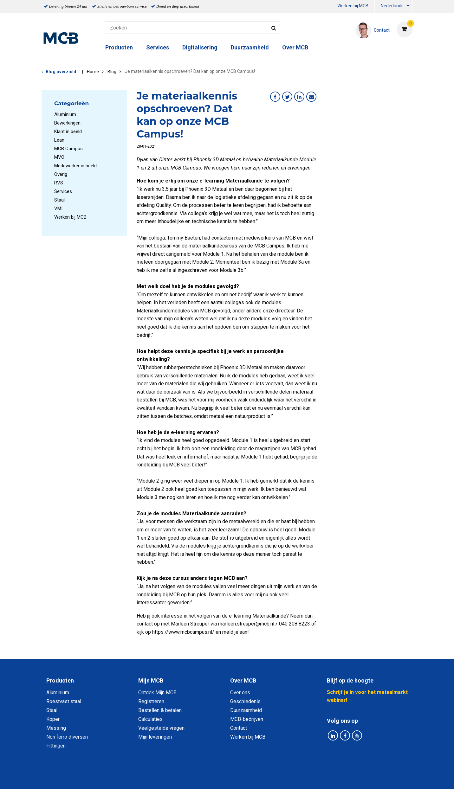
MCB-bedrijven (246, 719)
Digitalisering (199, 47)
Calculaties (150, 719)
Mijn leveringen (155, 737)
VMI (58, 208)
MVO (59, 157)
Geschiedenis (245, 701)
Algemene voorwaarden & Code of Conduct (235, 777)
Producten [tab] (60, 680)
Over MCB (295, 47)
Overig (60, 174)
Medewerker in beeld (75, 166)
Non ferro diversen (67, 737)
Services (157, 47)
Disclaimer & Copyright (317, 777)
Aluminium (65, 114)
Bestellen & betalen (160, 710)
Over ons (240, 693)
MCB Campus (68, 148)
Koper (53, 719)
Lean (59, 140)
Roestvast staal (63, 701)
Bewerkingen (67, 123)
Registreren (151, 701)
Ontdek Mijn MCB (157, 693)
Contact (238, 728)
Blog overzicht (61, 71)
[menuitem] (330, 6)
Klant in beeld (68, 131)
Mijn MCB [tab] (150, 680)
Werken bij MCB (352, 5)
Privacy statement (159, 777)
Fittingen (56, 746)
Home (93, 71)
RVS (58, 183)
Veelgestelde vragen (161, 728)
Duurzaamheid (250, 47)
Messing (56, 728)
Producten (119, 47)
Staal (59, 200)
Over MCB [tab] (243, 680)
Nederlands (392, 5)
